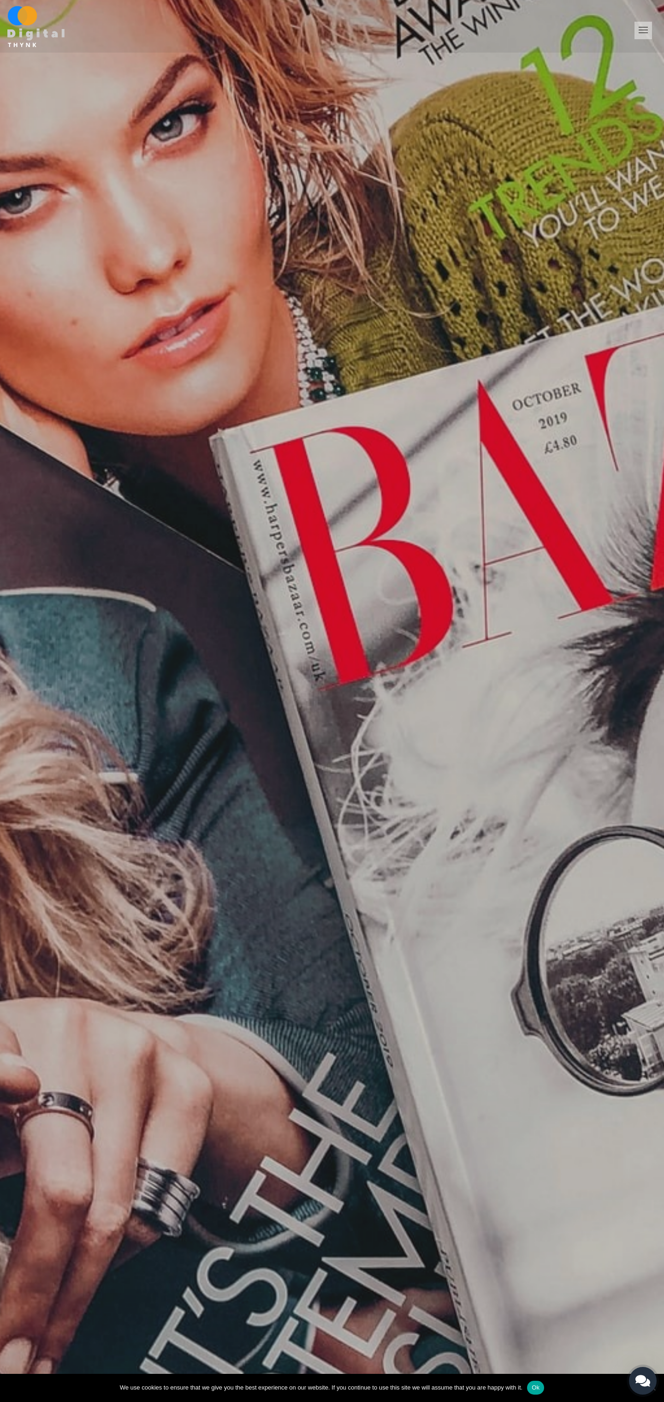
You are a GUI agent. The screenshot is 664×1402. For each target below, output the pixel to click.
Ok (536, 1387)
